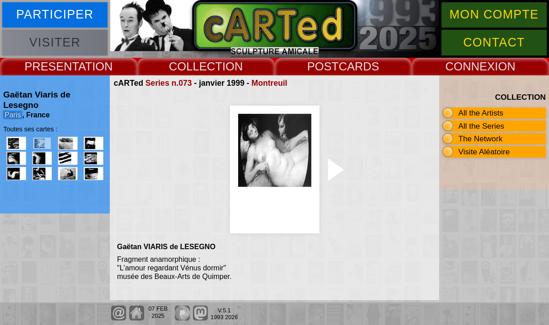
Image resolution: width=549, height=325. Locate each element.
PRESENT (51, 66)
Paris (13, 115)
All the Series (481, 125)
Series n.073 (168, 83)
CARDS (358, 66)
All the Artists (480, 112)
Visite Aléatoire (484, 151)
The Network (480, 138)
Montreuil (269, 83)
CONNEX (470, 66)
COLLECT (195, 66)
